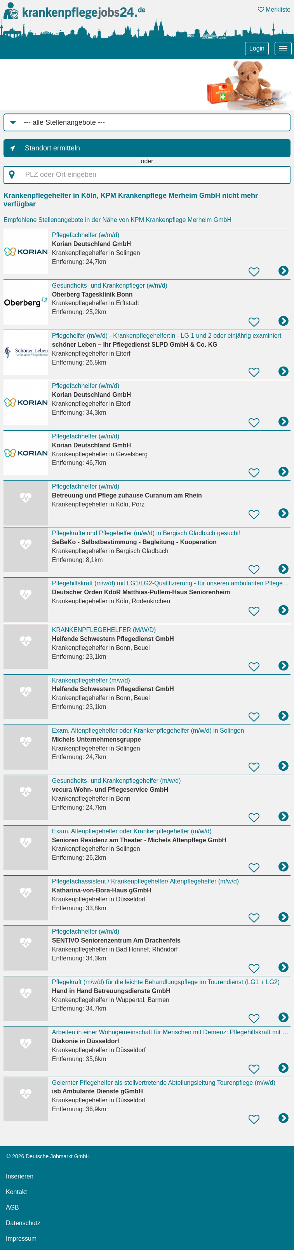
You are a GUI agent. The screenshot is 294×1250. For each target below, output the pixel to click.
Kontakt (16, 1192)
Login (256, 48)
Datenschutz (23, 1223)
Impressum (21, 1238)
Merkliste (274, 9)
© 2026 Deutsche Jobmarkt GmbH (48, 1156)
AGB (12, 1207)
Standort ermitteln (52, 148)
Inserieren (19, 1176)
